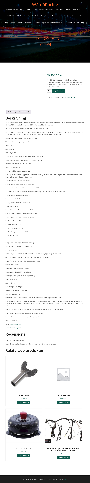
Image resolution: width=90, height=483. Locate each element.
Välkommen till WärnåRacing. (14, 10)
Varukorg (19, 22)
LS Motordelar (11, 16)
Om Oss (74, 16)
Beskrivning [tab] (12, 112)
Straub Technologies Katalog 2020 (52, 22)
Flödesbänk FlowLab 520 (35, 16)
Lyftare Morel (59, 10)
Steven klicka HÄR (15, 324)
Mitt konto (37, 22)
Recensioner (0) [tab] (24, 112)
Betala (13, 22)
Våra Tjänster (21, 16)
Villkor (6, 22)
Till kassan (28, 22)
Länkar (81, 16)
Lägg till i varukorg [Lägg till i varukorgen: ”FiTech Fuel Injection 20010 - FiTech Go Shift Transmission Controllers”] (63, 457)
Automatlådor (66, 16)
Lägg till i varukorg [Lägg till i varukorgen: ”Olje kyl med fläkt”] (63, 402)
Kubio (65, 479)
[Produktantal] (49, 91)
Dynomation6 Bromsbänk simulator (75, 22)
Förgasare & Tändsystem (52, 16)
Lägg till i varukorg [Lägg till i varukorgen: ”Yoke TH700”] (24, 402)
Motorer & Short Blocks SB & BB (74, 10)
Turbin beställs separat (13, 328)
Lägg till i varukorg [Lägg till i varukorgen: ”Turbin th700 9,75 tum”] (24, 455)
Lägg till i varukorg (58, 91)
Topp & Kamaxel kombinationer (43, 10)
